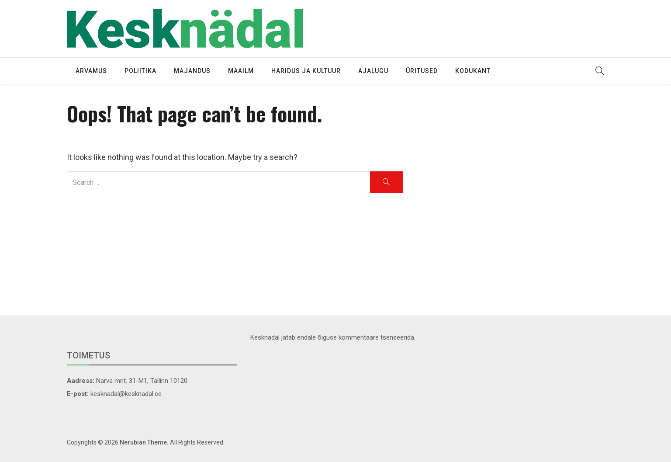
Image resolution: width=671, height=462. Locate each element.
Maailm (241, 70)
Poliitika (140, 70)
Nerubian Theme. (144, 442)
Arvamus (91, 70)
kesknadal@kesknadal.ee (126, 394)
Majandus (192, 70)
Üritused (422, 70)
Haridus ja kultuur (306, 70)
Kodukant (473, 70)
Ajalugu (373, 70)
